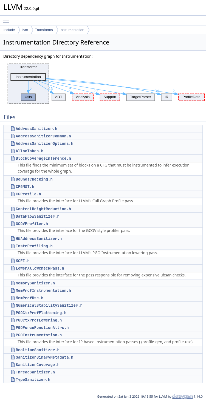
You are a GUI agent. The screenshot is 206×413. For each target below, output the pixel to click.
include (9, 30)
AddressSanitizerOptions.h (44, 143)
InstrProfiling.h (34, 245)
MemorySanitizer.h (35, 283)
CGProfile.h (28, 194)
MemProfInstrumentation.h (43, 290)
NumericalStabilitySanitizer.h (49, 305)
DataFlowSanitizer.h (38, 216)
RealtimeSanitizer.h (38, 349)
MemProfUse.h (29, 297)
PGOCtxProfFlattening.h (41, 312)
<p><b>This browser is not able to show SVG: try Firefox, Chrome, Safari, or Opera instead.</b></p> (104, 83)
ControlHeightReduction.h (43, 208)
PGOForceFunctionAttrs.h (42, 327)
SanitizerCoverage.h (38, 364)
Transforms (44, 30)
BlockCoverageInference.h (43, 158)
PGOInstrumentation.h (39, 334)
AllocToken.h (29, 150)
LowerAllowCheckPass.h (40, 268)
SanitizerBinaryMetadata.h (44, 357)
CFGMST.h (25, 186)
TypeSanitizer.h (33, 379)
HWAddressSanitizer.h (39, 238)
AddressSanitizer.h (36, 128)
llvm (25, 30)
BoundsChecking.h (34, 179)
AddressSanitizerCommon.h (43, 136)
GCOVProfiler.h (32, 223)
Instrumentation (72, 30)
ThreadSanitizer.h (35, 372)
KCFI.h (22, 260)
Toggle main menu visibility (7, 18)
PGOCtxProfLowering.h (39, 320)
